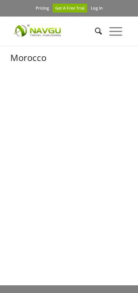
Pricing (42, 8)
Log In (97, 8)
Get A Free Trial (70, 8)
